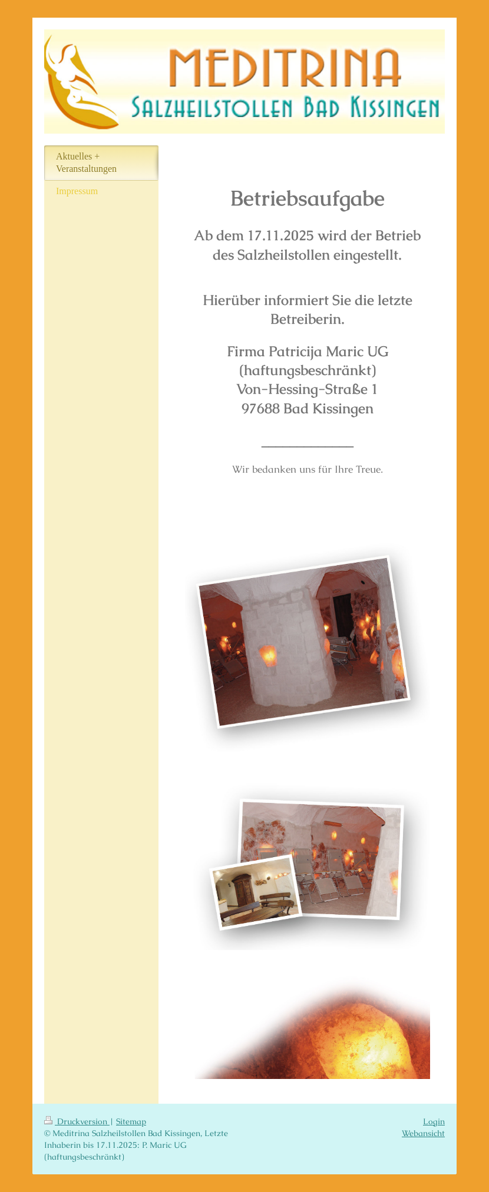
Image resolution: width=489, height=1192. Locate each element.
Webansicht (423, 1133)
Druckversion (77, 1121)
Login (434, 1121)
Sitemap (131, 1121)
